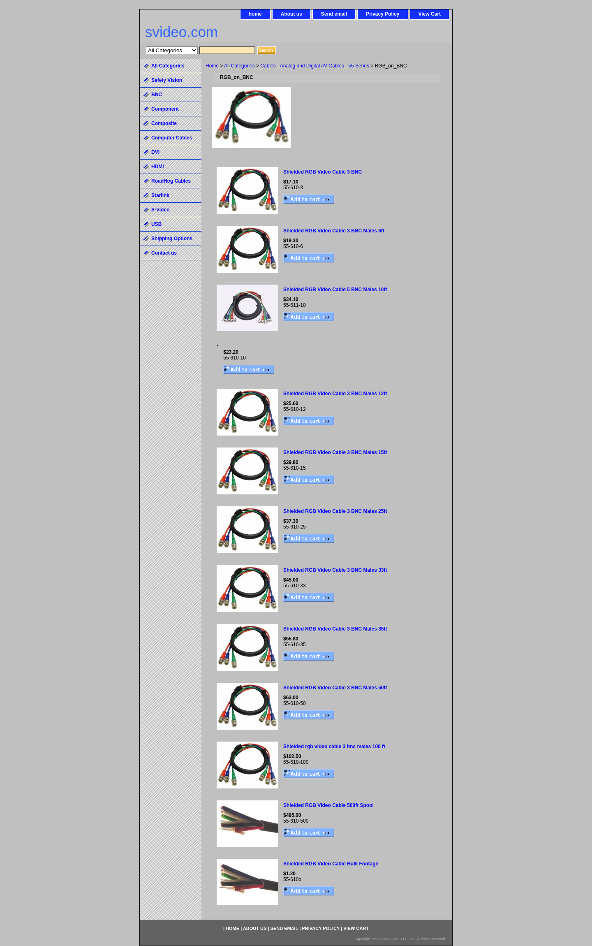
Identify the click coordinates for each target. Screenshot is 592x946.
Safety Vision (166, 80)
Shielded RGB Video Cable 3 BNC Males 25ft (335, 511)
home (255, 14)
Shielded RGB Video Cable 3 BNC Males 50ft (335, 688)
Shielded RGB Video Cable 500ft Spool (328, 805)
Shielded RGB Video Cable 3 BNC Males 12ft (335, 393)
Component (165, 109)
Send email (334, 14)
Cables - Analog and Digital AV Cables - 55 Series (314, 66)
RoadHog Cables (171, 181)
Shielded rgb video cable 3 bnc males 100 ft (334, 746)
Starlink (160, 195)
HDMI (157, 166)
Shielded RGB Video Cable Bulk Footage (330, 864)
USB (156, 224)
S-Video (160, 210)
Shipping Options (171, 238)
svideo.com (181, 32)
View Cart (430, 14)
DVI (155, 152)
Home (212, 66)
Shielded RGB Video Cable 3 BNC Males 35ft (335, 629)
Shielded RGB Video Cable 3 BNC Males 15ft (335, 452)
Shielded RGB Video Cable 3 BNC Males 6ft (333, 231)
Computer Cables (171, 138)
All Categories (239, 66)
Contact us (164, 253)
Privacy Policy (382, 14)
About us (291, 14)
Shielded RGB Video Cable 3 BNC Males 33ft (335, 570)
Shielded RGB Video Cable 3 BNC (322, 172)
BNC (156, 94)
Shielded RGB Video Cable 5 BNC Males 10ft (335, 289)
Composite (164, 123)
